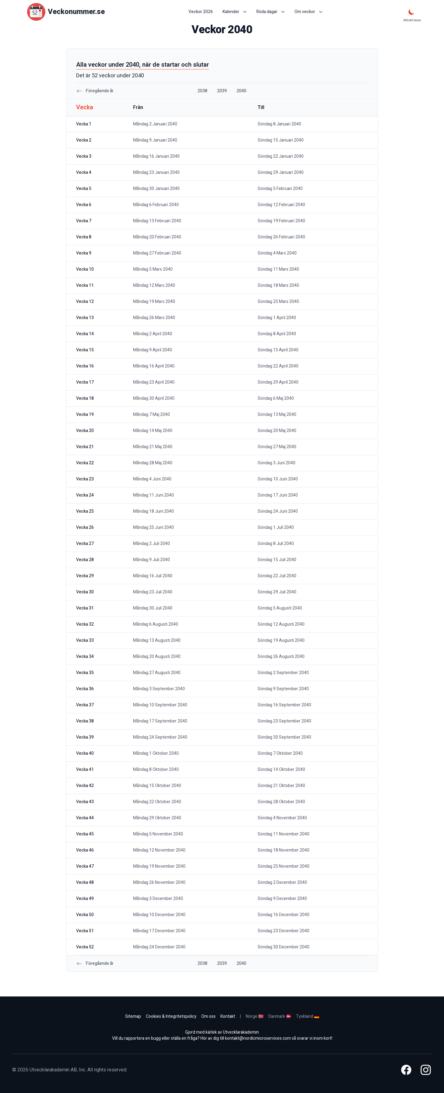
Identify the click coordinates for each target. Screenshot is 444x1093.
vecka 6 (83, 205)
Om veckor (308, 12)
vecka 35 (85, 673)
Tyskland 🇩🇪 (307, 1016)
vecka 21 (85, 447)
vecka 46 (85, 850)
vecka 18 (85, 398)
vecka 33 (85, 640)
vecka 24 (85, 495)
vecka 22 (85, 463)
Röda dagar (270, 12)
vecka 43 (85, 802)
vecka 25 (85, 511)
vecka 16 (85, 366)
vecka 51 (85, 931)
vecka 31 (85, 608)
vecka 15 (85, 350)
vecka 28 (85, 560)
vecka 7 (83, 221)
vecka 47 (85, 866)
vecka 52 (85, 947)
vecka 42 (85, 785)
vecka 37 (85, 705)
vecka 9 (83, 253)
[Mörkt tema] (411, 11)
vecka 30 (85, 592)
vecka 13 (85, 318)
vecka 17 (85, 382)
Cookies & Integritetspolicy (171, 1016)
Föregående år (95, 91)
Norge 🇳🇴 (254, 1016)
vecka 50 (85, 915)
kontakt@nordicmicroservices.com (258, 1038)
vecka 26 (85, 527)
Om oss (208, 1016)
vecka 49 (85, 898)
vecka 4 (83, 172)
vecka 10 (85, 269)
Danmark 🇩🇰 (279, 1016)
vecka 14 (85, 334)
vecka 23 (85, 479)
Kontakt (227, 1016)
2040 (241, 91)
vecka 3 (83, 156)
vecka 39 (85, 737)
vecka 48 (85, 882)
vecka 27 (85, 543)
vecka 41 (85, 769)
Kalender (235, 12)
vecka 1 (83, 124)
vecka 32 (85, 624)
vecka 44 (85, 818)
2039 (222, 91)
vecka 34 (85, 656)
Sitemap (133, 1016)
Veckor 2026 (201, 12)
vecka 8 (83, 237)
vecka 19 (85, 414)
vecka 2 (83, 140)
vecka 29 (85, 576)
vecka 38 (85, 721)
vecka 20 (85, 430)
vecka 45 (85, 834)
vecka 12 (85, 301)
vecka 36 (85, 689)
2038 (202, 91)
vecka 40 (85, 753)
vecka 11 (85, 285)
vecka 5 (83, 188)
